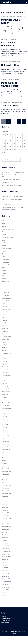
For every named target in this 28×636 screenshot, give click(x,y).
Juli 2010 (4, 477)
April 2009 (5, 507)
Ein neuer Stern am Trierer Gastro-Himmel (13, 172)
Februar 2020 (5, 334)
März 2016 (5, 397)
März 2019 (5, 347)
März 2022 (5, 306)
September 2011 (6, 449)
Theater (4, 273)
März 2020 (5, 331)
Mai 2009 (4, 504)
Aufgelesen (5, 226)
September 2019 (6, 336)
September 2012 (6, 444)
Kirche (4, 245)
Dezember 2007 (6, 548)
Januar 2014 (5, 435)
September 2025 (6, 298)
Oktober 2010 (5, 469)
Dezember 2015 (6, 400)
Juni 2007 (4, 562)
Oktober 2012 (5, 441)
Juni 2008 (4, 532)
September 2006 (6, 587)
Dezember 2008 (6, 518)
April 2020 (5, 328)
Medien (4, 251)
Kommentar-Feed (5, 620)
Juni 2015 (4, 416)
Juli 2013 (4, 438)
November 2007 (6, 551)
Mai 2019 (4, 342)
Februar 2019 (5, 350)
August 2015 (5, 411)
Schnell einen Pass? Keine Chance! (11, 185)
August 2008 (5, 529)
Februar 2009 (5, 513)
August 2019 (5, 339)
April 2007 (5, 568)
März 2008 (5, 540)
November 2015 (6, 403)
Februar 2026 (5, 292)
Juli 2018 (4, 358)
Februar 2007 (5, 573)
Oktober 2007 (5, 554)
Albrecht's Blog (6, 2)
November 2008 (6, 521)
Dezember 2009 (6, 485)
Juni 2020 (4, 325)
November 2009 (6, 488)
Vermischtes (21, 16)
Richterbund (5, 265)
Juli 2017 (4, 380)
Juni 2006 (4, 595)
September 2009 (6, 493)
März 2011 (5, 463)
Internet (4, 234)
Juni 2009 (4, 502)
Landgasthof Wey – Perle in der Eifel (11, 179)
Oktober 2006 (5, 584)
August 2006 (5, 590)
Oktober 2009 (5, 491)
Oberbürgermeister (7, 254)
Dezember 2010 (6, 466)
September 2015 (6, 408)
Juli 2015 (4, 413)
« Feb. (3, 152)
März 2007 (5, 570)
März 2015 (5, 422)
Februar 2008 (5, 543)
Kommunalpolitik (6, 248)
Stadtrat (4, 270)
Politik (4, 256)
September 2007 (6, 557)
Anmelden (3, 616)
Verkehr (4, 278)
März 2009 (5, 510)
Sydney (14, 633)
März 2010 (5, 480)
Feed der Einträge (5, 618)
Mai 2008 (4, 535)
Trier (10, 79)
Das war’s (16, 202)
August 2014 (5, 425)
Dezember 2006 (6, 579)
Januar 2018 (5, 369)
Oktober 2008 (5, 524)
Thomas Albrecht (6, 207)
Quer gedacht (5, 259)
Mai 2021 (4, 317)
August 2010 (5, 474)
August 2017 (5, 378)
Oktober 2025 (5, 295)
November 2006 (6, 581)
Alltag (12, 16)
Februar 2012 (5, 447)
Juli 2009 (4, 499)
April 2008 (5, 537)
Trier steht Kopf (9, 105)
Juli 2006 (4, 592)
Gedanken (5, 232)
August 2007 (5, 559)
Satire (16, 16)
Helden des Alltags (11, 65)
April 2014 (5, 433)
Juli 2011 (4, 452)
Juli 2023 (4, 303)
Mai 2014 (4, 430)
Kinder (4, 243)
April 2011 (5, 460)
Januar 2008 (5, 546)
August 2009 (5, 496)
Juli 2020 (4, 323)
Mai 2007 (4, 565)
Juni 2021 (4, 314)
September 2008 (6, 526)
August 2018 (5, 356)
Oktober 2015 (5, 405)
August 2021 (5, 312)
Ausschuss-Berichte (7, 229)
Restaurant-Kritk (6, 262)
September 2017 (6, 375)
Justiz (3, 240)
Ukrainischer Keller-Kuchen (16, 196)
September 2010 (6, 471)
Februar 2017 (5, 386)
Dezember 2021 (6, 309)
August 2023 (5, 301)
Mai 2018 (4, 364)
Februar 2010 (5, 482)
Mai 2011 (4, 457)
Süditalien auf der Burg (8, 182)
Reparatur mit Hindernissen (8, 44)
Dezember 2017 (6, 372)
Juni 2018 (4, 361)
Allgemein (5, 221)
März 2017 (5, 383)
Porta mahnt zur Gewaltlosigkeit (9, 84)
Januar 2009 (5, 515)
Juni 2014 (4, 427)
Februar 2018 (5, 367)
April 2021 (5, 320)
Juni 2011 (4, 455)
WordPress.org (5, 622)
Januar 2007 (5, 576)
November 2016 (6, 391)
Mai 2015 (4, 419)
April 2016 (5, 394)
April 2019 (5, 345)
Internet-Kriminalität (7, 237)
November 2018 (6, 353)
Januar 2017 (5, 389)
